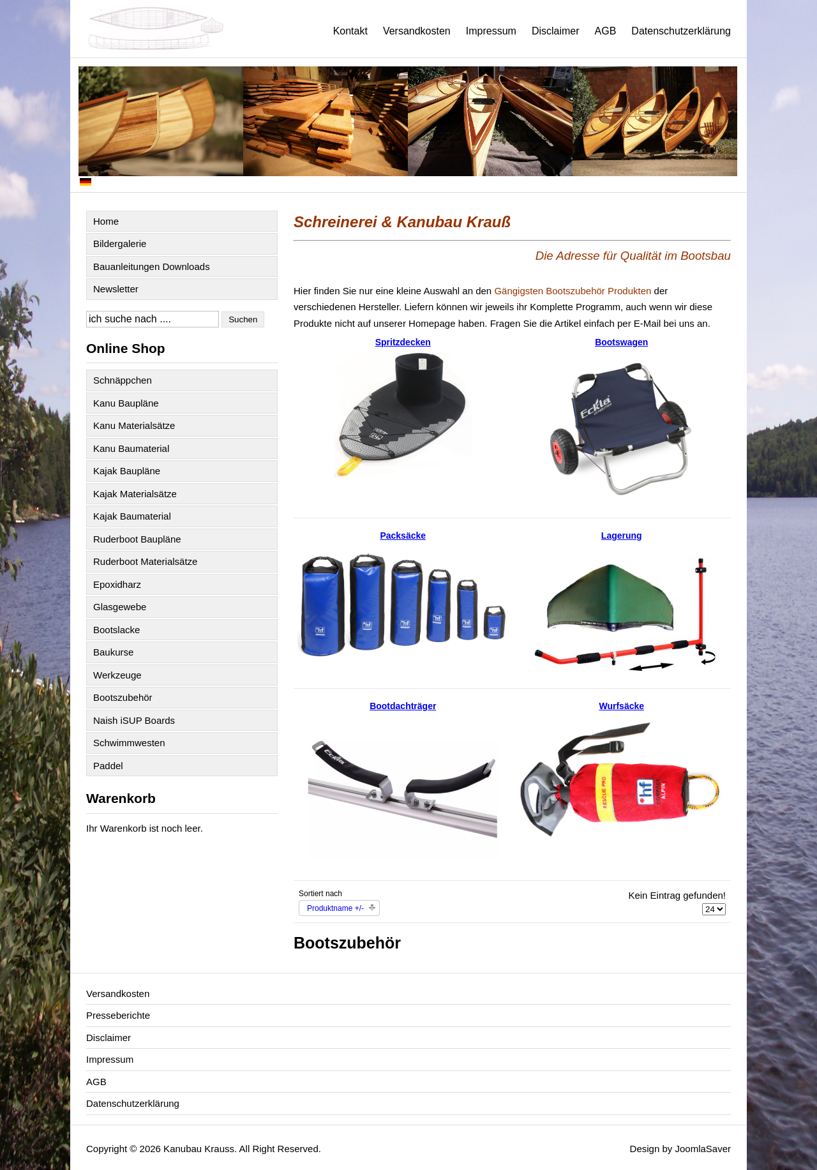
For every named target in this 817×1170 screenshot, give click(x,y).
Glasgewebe (119, 606)
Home (106, 221)
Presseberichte (118, 1015)
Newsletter (116, 288)
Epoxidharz (117, 584)
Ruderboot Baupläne (137, 539)
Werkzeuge (117, 675)
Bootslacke (116, 629)
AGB (606, 31)
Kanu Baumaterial (131, 448)
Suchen (243, 319)
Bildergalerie (119, 243)
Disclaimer (556, 31)
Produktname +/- (335, 908)
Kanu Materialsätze (134, 425)
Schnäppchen (122, 380)
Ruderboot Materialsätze (145, 561)
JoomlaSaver (703, 1148)
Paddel (108, 765)
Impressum (491, 31)
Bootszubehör (123, 697)
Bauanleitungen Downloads (151, 266)
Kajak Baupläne (126, 470)
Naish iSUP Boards (134, 720)
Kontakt (350, 31)
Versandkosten (417, 31)
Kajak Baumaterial (132, 516)
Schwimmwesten (129, 742)
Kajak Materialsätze (135, 493)
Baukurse (113, 652)
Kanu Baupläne (126, 403)
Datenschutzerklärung (681, 31)
